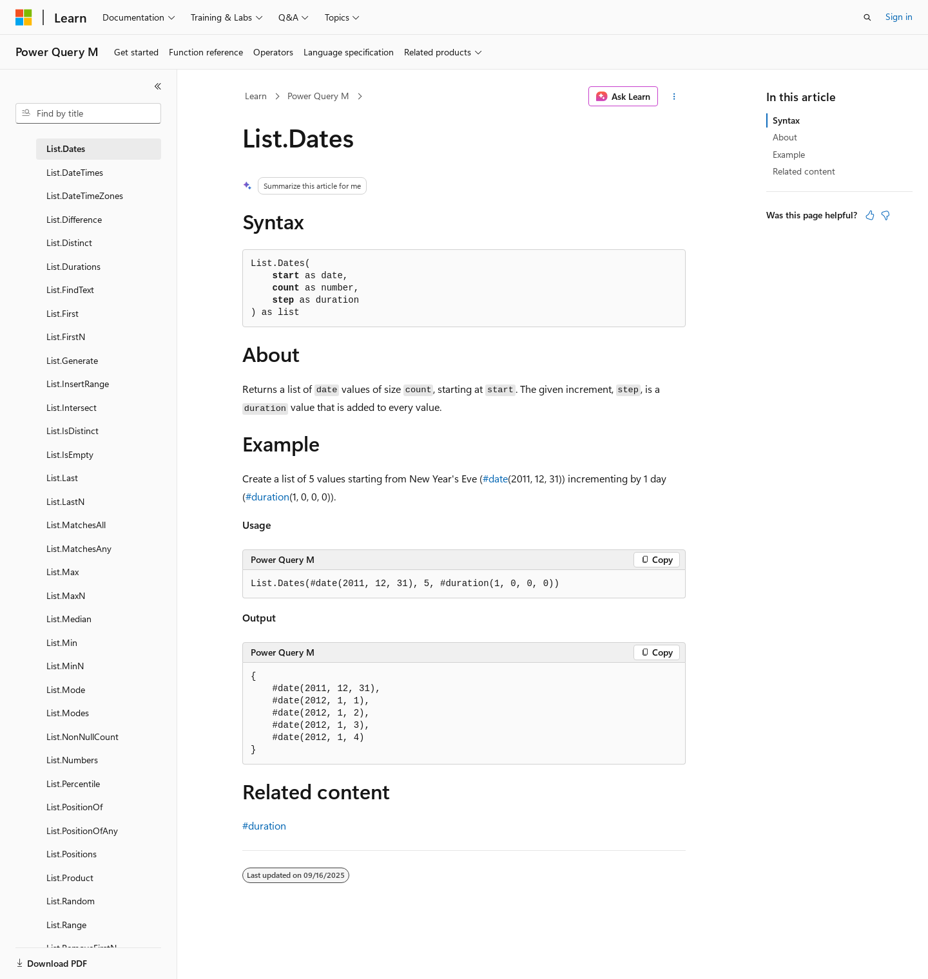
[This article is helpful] (870, 215)
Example (789, 154)
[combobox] (88, 113)
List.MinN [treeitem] (65, 666)
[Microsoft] (23, 17)
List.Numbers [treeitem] (72, 760)
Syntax (786, 120)
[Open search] (867, 17)
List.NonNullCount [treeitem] (82, 736)
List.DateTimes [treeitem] (74, 172)
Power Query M (318, 96)
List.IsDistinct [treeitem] (72, 430)
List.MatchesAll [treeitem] (76, 524)
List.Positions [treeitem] (71, 854)
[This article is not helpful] (885, 215)
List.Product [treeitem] (69, 877)
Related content (804, 171)
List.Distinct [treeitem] (69, 242)
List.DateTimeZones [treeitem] (84, 195)
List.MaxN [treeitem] (65, 595)
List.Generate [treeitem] (72, 360)
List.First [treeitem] (62, 313)
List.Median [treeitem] (69, 619)
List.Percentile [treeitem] (73, 783)
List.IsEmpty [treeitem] (69, 454)
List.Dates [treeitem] (65, 148)
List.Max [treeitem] (62, 572)
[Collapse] (157, 86)
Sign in (899, 16)
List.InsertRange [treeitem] (77, 383)
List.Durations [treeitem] (73, 266)
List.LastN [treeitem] (65, 501)
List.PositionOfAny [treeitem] (82, 830)
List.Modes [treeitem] (67, 713)
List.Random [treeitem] (70, 901)
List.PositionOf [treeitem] (74, 807)
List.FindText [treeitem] (70, 289)
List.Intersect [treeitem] (71, 407)
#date (495, 478)
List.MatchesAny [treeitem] (78, 548)
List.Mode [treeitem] (65, 689)
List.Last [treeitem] (62, 477)
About (785, 137)
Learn (256, 96)
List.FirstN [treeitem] (65, 336)
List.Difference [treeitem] (74, 219)
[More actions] (674, 96)
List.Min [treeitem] (61, 642)
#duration (267, 496)
